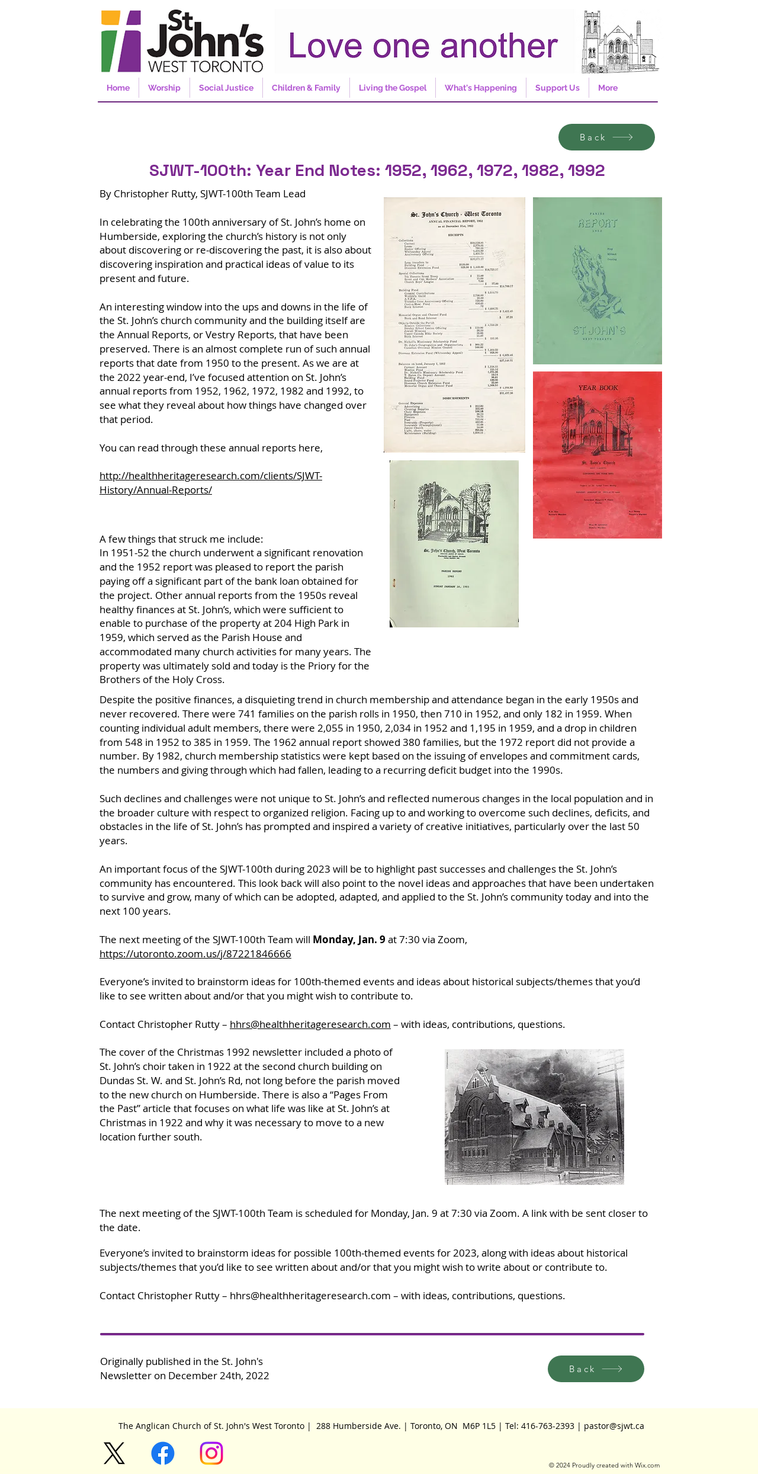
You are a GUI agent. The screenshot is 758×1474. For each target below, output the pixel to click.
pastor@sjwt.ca (614, 1425)
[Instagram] (211, 1453)
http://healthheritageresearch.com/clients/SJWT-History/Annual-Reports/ (210, 482)
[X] (114, 1453)
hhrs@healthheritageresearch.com (310, 1024)
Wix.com (647, 1465)
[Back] (606, 137)
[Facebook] (162, 1453)
